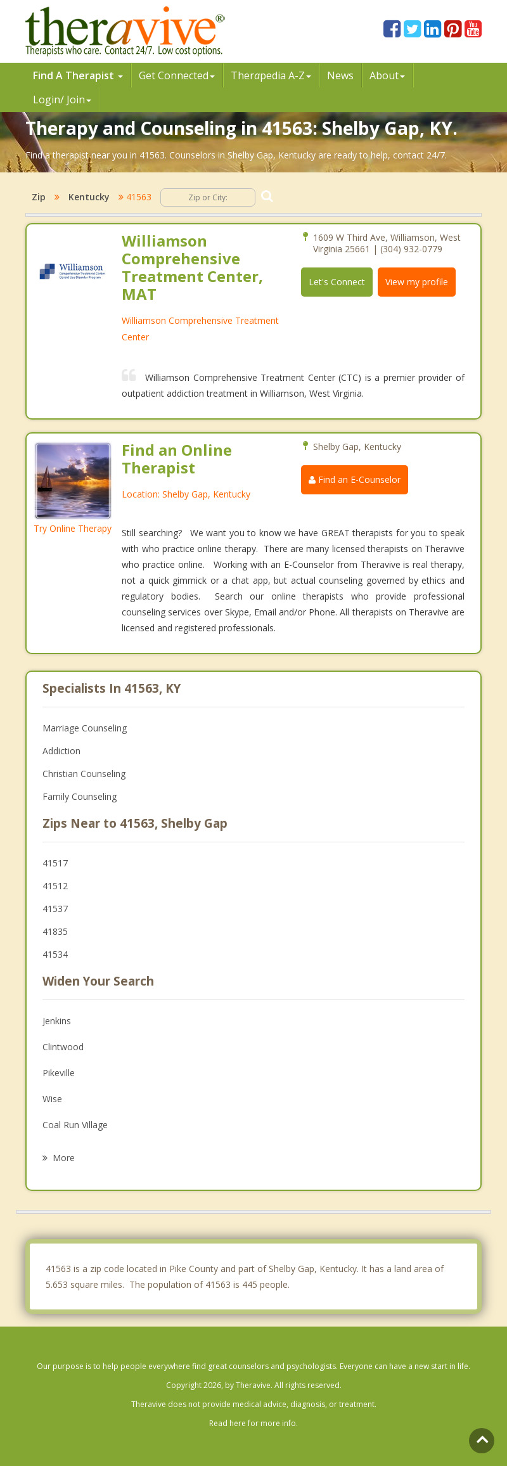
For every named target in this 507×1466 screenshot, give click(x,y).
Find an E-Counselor (355, 479)
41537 (55, 909)
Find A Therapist (78, 75)
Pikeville (58, 1073)
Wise (52, 1099)
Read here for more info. (253, 1423)
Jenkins (56, 1021)
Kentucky (89, 197)
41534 (55, 954)
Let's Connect (337, 282)
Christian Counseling (83, 774)
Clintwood (63, 1047)
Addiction (61, 751)
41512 (55, 886)
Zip (39, 197)
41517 (55, 863)
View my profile (416, 282)
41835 (55, 931)
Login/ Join (62, 99)
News (340, 75)
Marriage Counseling (84, 728)
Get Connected (177, 75)
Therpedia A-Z (271, 75)
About (387, 75)
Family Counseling (79, 796)
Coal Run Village (75, 1125)
